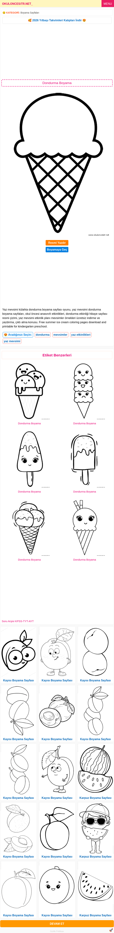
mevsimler (60, 334)
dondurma (43, 334)
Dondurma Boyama (29, 423)
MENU (108, 3)
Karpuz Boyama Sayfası (95, 797)
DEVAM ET (57, 923)
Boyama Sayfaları (29, 12)
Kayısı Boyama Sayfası (18, 680)
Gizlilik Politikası (57, 931)
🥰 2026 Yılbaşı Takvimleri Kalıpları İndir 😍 (57, 20)
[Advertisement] (57, 51)
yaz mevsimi (12, 341)
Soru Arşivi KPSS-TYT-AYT (18, 621)
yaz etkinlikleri (80, 334)
